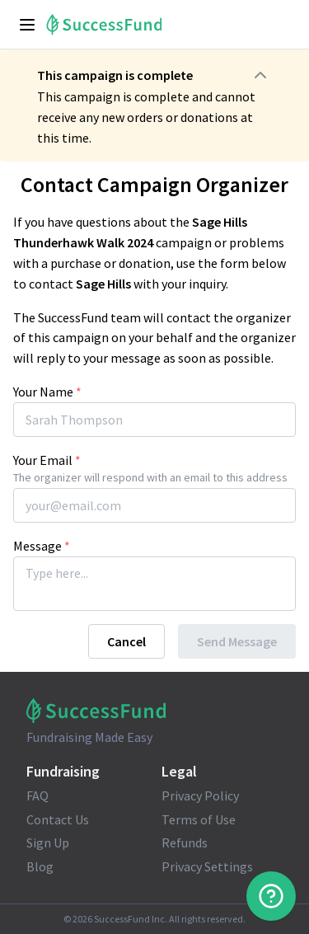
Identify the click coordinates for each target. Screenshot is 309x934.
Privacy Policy (200, 795)
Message (41, 545)
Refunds (185, 842)
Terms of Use (199, 819)
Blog (40, 866)
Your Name (47, 391)
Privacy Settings (207, 866)
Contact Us (57, 819)
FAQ (37, 795)
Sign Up (47, 842)
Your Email (47, 460)
